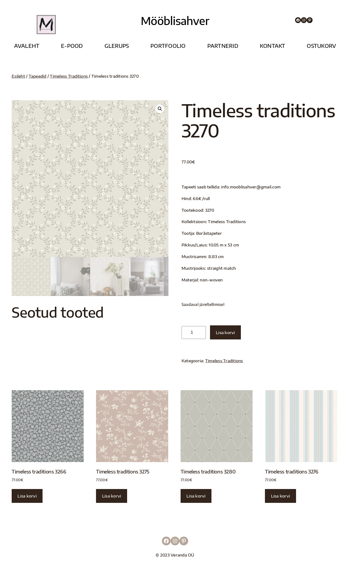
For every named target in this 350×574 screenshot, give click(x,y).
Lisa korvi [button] (27, 495)
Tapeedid (37, 76)
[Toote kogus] (194, 332)
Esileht (18, 76)
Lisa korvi (225, 332)
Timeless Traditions (69, 76)
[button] (160, 108)
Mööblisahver (175, 20)
